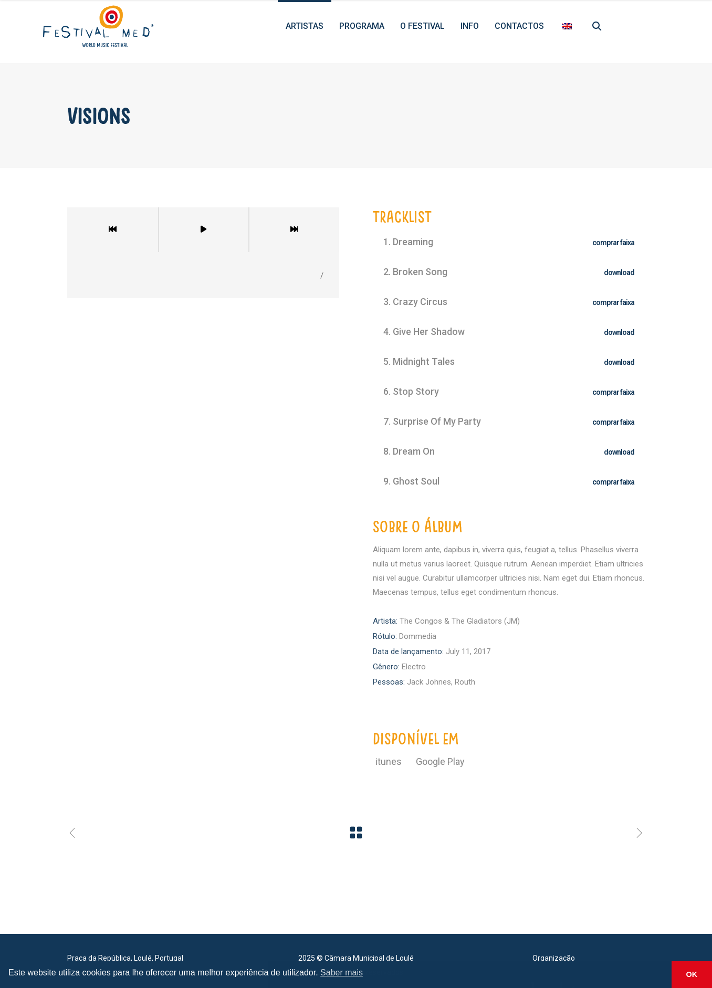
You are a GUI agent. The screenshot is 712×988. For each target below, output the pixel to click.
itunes (389, 761)
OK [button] (692, 974)
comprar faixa (613, 242)
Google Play (440, 761)
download (619, 272)
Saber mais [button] (341, 972)
